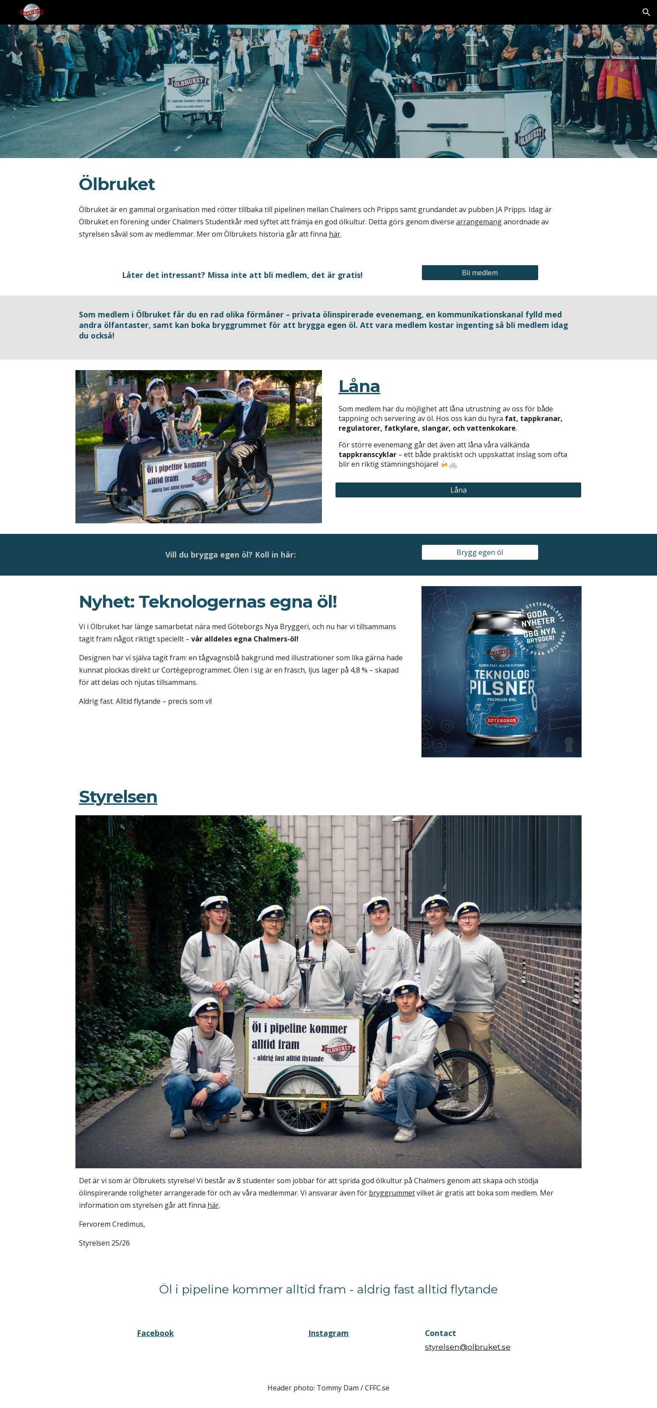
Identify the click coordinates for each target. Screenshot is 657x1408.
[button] (646, 12)
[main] (328, 206)
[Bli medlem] (480, 272)
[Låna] (458, 490)
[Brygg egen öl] (480, 552)
